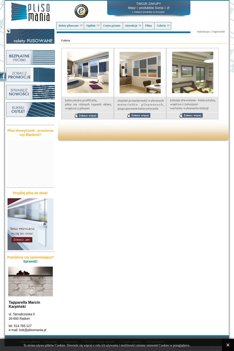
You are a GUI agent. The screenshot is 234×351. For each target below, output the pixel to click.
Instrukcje (133, 25)
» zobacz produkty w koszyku (148, 12)
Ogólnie (92, 25)
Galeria (163, 25)
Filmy (148, 25)
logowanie (219, 31)
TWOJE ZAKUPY (148, 3)
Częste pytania (111, 25)
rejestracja (203, 31)
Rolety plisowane (70, 25)
